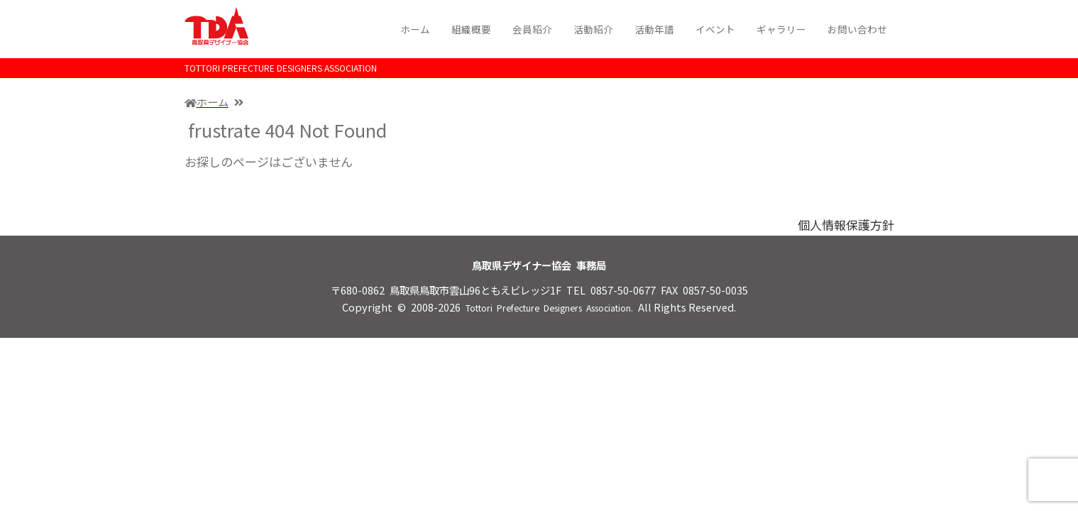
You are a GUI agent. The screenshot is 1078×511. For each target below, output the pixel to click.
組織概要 (471, 29)
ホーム (415, 29)
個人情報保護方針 (846, 224)
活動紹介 (593, 29)
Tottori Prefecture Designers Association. (549, 308)
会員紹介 (532, 29)
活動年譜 (654, 29)
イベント (715, 29)
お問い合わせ (857, 29)
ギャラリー (781, 29)
